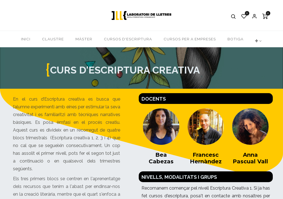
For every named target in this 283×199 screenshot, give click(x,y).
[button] (233, 16)
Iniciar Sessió (254, 16)
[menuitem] (26, 39)
